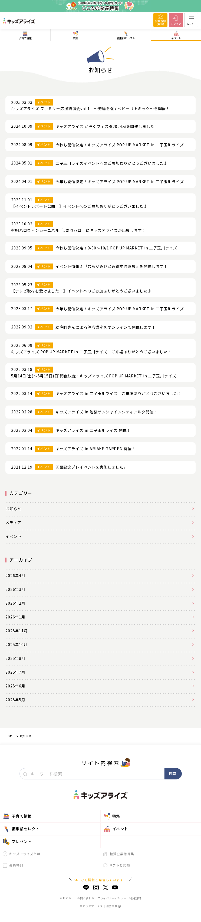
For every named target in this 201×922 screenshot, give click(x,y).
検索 (172, 773)
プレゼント (17, 841)
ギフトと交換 (116, 865)
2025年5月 (15, 699)
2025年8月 (15, 658)
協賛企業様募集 (118, 853)
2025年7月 (15, 672)
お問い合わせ (86, 898)
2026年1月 (15, 617)
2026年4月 (15, 575)
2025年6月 (15, 686)
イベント (13, 536)
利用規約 (135, 898)
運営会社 (113, 906)
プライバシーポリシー (112, 898)
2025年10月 (16, 644)
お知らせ (13, 508)
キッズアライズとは (22, 854)
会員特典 (13, 865)
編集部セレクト (21, 828)
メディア (13, 522)
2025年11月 (16, 630)
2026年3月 (15, 589)
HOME (9, 736)
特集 (111, 816)
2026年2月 (15, 603)
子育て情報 (17, 816)
